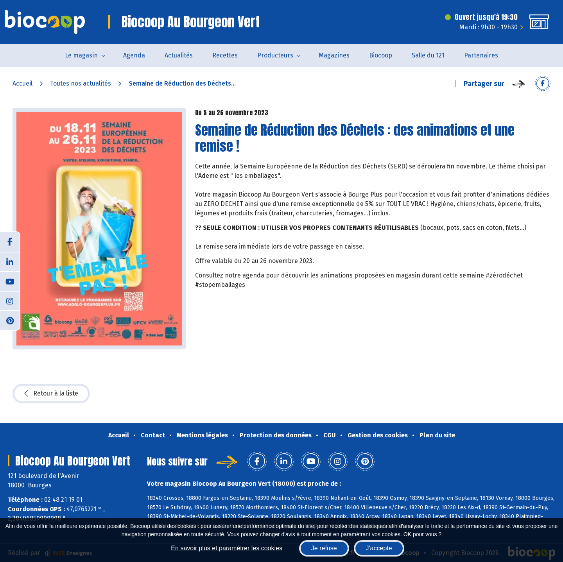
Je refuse (324, 548)
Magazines (334, 55)
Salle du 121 (428, 55)
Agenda (134, 55)
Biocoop (380, 55)
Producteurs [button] (275, 55)
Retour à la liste (51, 393)
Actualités (179, 55)
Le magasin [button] (81, 55)
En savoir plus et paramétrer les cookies (226, 548)
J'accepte (379, 548)
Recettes (225, 55)
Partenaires (481, 55)
